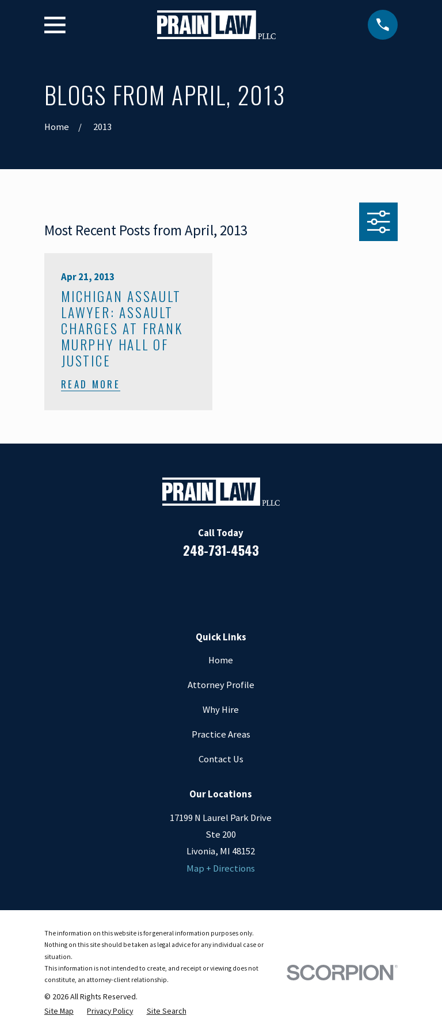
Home (220, 660)
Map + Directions (220, 868)
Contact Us (221, 759)
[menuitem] (59, 1011)
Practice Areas (221, 734)
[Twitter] (266, 587)
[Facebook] (175, 587)
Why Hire (221, 710)
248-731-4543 (221, 549)
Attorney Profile (221, 685)
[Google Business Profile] (236, 587)
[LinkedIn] (205, 587)
